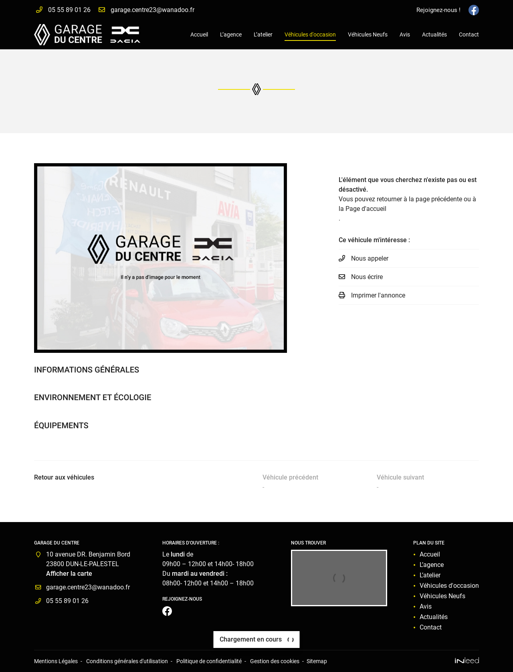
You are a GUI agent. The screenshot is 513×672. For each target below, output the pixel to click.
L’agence (231, 34)
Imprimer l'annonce (378, 295)
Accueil (199, 34)
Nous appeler (369, 258)
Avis (405, 34)
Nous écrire (367, 277)
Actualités (434, 34)
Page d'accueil (365, 209)
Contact (469, 34)
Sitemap (317, 661)
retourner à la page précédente (419, 199)
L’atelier (263, 34)
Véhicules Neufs (368, 34)
